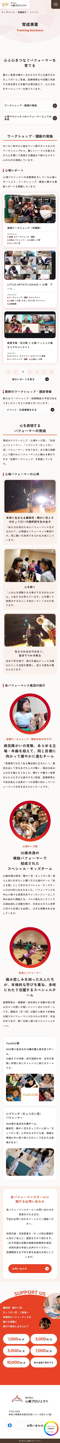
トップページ (8, 12)
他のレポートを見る (23, 379)
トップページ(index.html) (14, 4)
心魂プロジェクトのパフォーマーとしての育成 (28, 118)
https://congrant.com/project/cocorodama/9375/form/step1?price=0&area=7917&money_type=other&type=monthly (44, 1362)
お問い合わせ (19, 1268)
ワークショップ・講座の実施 (20, 105)
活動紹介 (22, 12)
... (44, 371)
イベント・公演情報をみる (22, 409)
